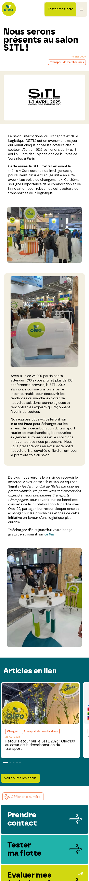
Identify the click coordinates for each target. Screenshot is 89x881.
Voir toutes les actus (20, 778)
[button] (22, 796)
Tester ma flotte (60, 9)
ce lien (49, 534)
